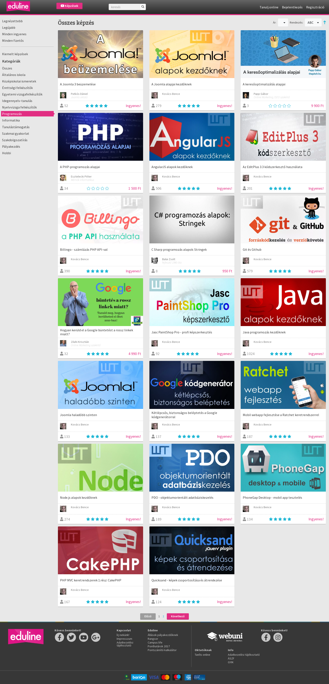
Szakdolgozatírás (14, 140)
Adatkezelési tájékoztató (125, 644)
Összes (7, 68)
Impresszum (124, 639)
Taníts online (202, 655)
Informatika (11, 120)
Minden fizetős (13, 40)
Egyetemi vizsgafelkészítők (22, 94)
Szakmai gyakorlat (15, 133)
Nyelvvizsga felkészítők (19, 107)
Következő (178, 616)
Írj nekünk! (123, 635)
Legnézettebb (12, 21)
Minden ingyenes (14, 34)
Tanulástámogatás (16, 127)
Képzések (69, 6)
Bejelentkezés (292, 7)
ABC (313, 22)
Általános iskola (13, 75)
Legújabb (8, 27)
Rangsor (153, 639)
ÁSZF (231, 658)
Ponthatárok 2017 (159, 646)
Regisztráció (315, 7)
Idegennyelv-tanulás (17, 101)
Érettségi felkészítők (17, 88)
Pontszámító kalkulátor (162, 650)
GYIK (231, 662)
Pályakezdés (11, 146)
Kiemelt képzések (15, 54)
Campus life (155, 642)
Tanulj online (269, 7)
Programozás (12, 114)
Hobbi (6, 153)
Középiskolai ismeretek (19, 81)
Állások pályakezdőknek (163, 635)
